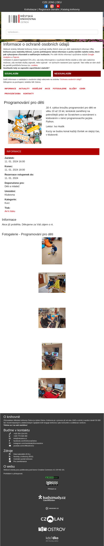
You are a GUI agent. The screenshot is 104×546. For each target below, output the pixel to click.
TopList (16, 57)
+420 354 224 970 (20, 434)
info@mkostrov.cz (20, 438)
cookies (34, 65)
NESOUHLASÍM (62, 73)
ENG (51, 2)
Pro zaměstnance (20, 461)
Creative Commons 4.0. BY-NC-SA (51, 470)
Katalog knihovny (70, 9)
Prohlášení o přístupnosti (13, 474)
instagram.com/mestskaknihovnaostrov (28, 443)
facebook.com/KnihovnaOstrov (25, 441)
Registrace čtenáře (49, 9)
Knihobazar (30, 9)
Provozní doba (13, 94)
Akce (47, 89)
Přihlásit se (52, 489)
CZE (44, 2)
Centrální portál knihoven (23, 459)
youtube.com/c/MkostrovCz (24, 446)
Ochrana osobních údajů (70, 79)
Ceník (82, 89)
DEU (59, 2)
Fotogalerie (59, 89)
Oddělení (37, 89)
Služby (73, 89)
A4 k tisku (10, 211)
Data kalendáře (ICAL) (22, 454)
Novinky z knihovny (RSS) (23, 457)
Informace (10, 89)
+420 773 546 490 (20, 436)
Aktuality (24, 89)
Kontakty (28, 94)
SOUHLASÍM (11, 73)
